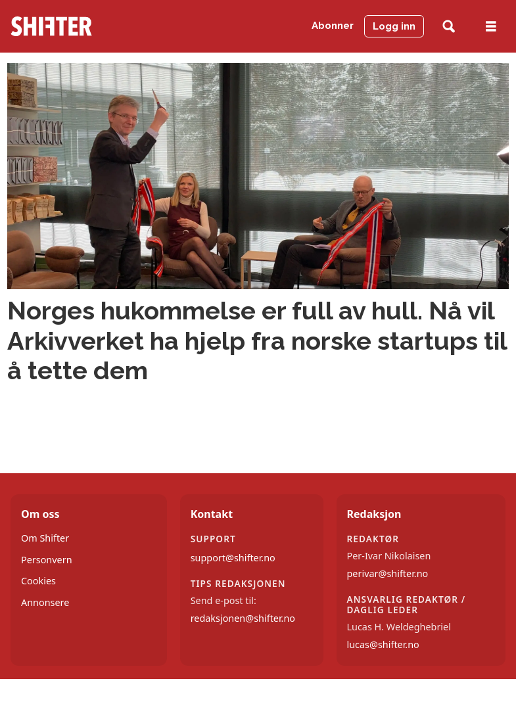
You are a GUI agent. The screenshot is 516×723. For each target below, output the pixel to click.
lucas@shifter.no (383, 644)
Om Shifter (45, 538)
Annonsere (45, 602)
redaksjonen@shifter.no (243, 618)
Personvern (46, 559)
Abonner (333, 26)
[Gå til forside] (51, 26)
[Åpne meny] (491, 26)
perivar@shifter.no (388, 573)
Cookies (38, 580)
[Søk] (448, 26)
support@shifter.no (233, 557)
